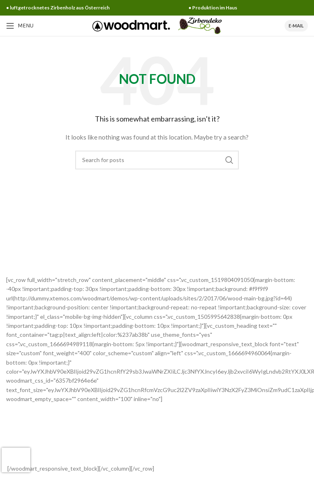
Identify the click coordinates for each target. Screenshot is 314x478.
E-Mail (296, 25)
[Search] (157, 160)
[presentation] (16, 460)
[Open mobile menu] (20, 26)
